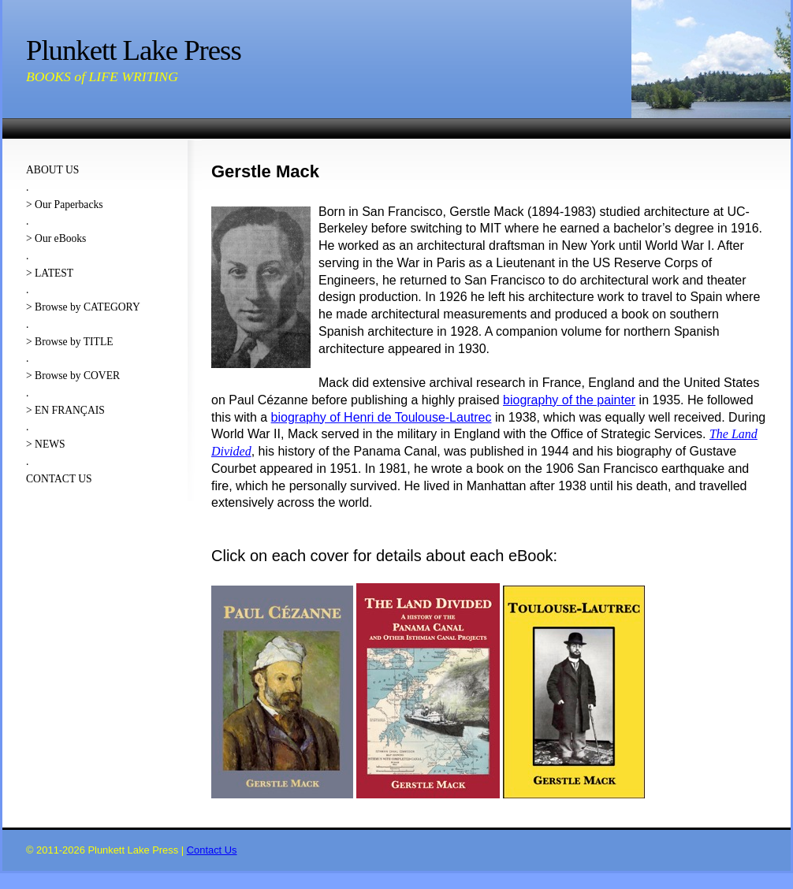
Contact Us (212, 850)
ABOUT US (52, 170)
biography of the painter (569, 400)
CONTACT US (59, 479)
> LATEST (49, 273)
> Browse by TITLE (69, 342)
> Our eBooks (56, 238)
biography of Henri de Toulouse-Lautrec (381, 417)
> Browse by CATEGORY (83, 307)
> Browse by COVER (73, 375)
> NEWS (45, 444)
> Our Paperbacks (64, 204)
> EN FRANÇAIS (65, 410)
